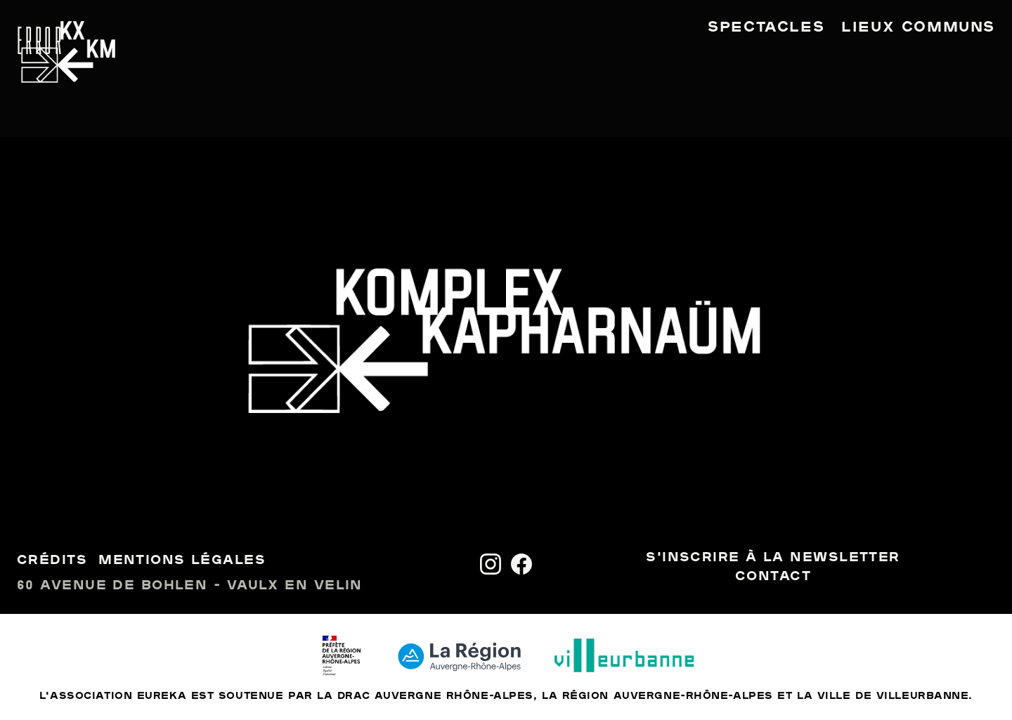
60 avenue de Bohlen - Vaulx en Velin (190, 586)
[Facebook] (521, 564)
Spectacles (766, 28)
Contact (773, 577)
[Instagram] (490, 564)
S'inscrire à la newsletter (773, 558)
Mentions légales (182, 561)
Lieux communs (918, 28)
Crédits (52, 561)
